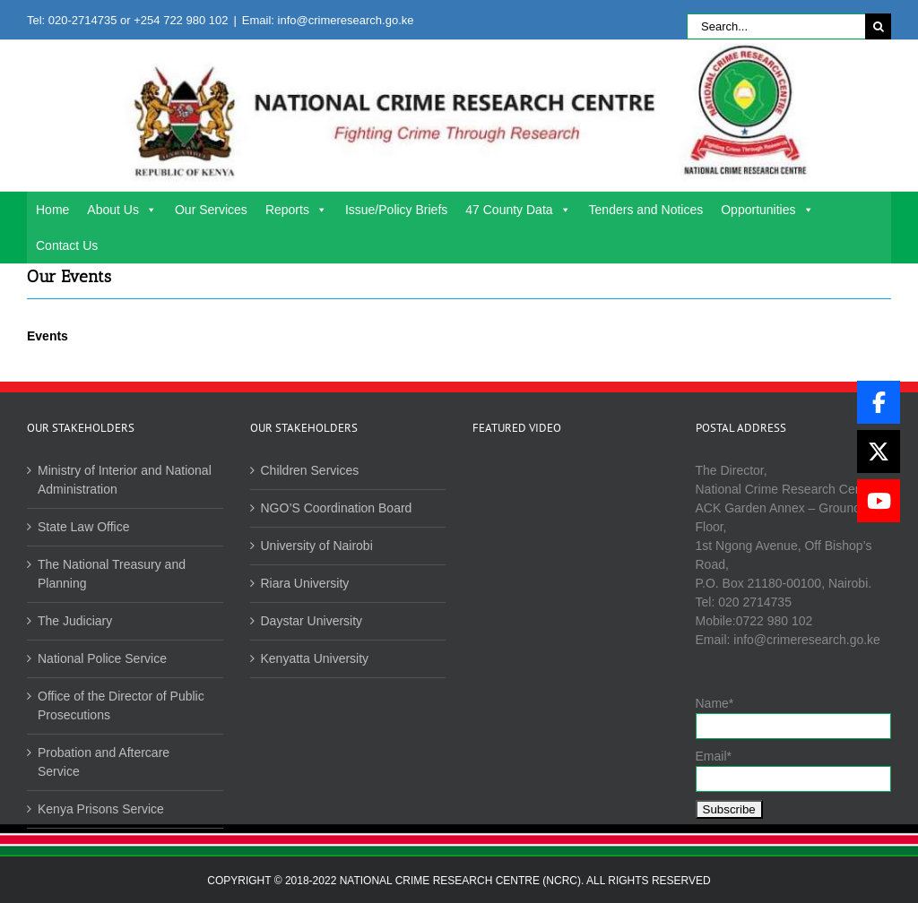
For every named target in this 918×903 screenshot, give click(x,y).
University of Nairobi (317, 545)
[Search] (878, 26)
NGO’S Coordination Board (336, 508)
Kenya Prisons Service (101, 809)
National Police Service (102, 658)
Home (52, 209)
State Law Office (83, 527)
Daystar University (312, 621)
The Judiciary (75, 621)
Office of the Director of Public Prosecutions (121, 705)
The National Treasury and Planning (112, 573)
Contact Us (67, 245)
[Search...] (776, 26)
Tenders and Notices (646, 209)
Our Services (211, 209)
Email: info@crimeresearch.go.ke (328, 20)
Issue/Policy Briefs (396, 209)
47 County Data (517, 210)
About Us (122, 210)
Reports (296, 210)
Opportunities (767, 210)
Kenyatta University (315, 658)
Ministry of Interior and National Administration (125, 479)
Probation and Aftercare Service (103, 761)
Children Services (310, 470)
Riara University (305, 583)
